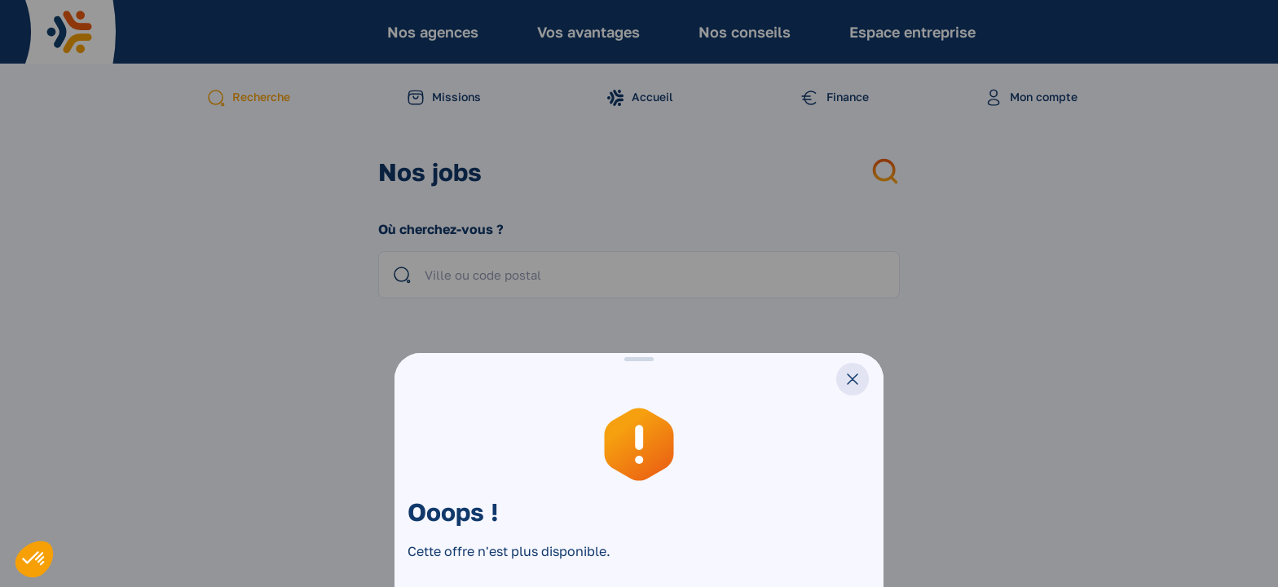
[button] (34, 559)
